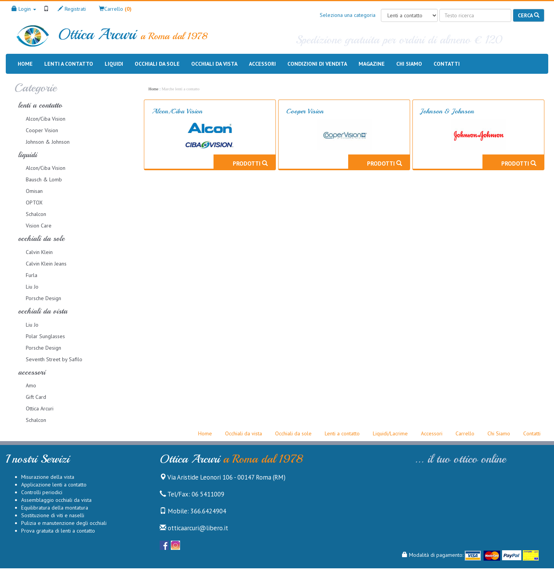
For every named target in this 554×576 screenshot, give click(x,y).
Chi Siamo (498, 433)
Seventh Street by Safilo (54, 359)
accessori (31, 372)
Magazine (372, 63)
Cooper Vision (42, 130)
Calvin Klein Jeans (46, 263)
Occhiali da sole (157, 63)
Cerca (528, 15)
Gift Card (36, 396)
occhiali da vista (42, 311)
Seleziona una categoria (347, 15)
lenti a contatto (40, 105)
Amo (31, 385)
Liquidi (114, 63)
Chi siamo (409, 63)
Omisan (34, 191)
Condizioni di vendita (317, 63)
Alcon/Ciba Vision (45, 118)
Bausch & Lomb (44, 179)
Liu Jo (32, 286)
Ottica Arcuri (39, 408)
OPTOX (34, 202)
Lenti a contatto (68, 63)
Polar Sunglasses (45, 336)
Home (25, 63)
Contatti (447, 63)
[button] (115, 9)
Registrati (72, 8)
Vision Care (39, 225)
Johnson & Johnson (48, 141)
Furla (31, 275)
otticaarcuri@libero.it (194, 528)
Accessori (262, 63)
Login (24, 8)
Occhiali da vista (214, 63)
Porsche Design (43, 298)
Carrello (465, 433)
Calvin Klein (39, 252)
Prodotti (250, 163)
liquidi (27, 154)
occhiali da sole (41, 238)
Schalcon (36, 214)
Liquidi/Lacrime (390, 433)
